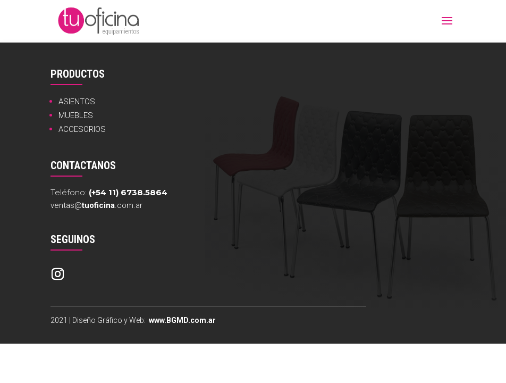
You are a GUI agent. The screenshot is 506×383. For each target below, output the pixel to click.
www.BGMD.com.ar (182, 320)
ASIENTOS (76, 101)
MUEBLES (75, 115)
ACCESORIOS (82, 129)
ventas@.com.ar (96, 205)
